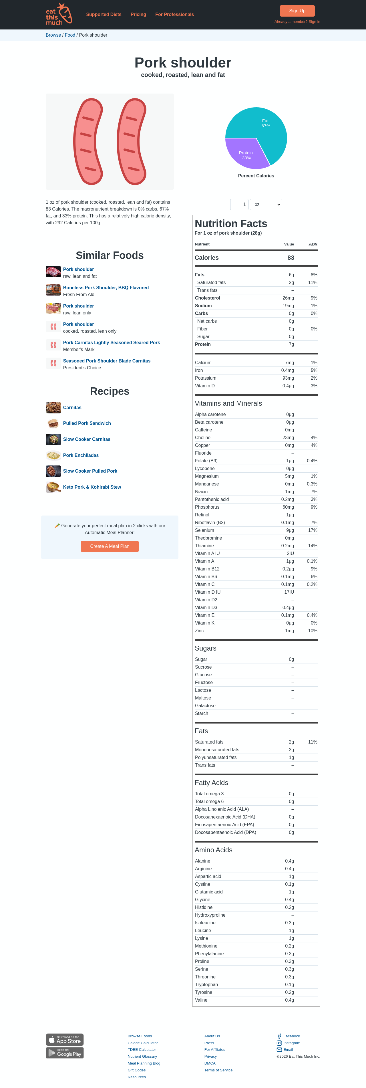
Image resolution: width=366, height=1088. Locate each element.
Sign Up (297, 10)
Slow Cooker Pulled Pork (90, 471)
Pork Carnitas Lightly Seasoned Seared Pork (111, 342)
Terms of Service (218, 1070)
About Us (212, 1036)
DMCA (210, 1063)
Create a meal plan (110, 546)
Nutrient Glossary (142, 1056)
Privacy (210, 1056)
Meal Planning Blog (144, 1063)
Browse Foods (140, 1036)
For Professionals (174, 14)
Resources (137, 1077)
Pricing (138, 14)
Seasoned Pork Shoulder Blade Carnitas (107, 360)
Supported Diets (104, 14)
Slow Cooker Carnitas (86, 439)
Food (70, 35)
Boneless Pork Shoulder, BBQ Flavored (106, 287)
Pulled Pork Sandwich (87, 423)
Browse (53, 35)
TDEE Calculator (142, 1049)
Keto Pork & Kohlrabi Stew (92, 487)
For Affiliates (214, 1049)
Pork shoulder (183, 62)
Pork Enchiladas (81, 455)
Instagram (288, 1043)
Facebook (288, 1036)
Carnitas (72, 407)
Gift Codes (137, 1070)
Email (285, 1050)
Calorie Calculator (143, 1043)
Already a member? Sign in (297, 21)
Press (209, 1043)
